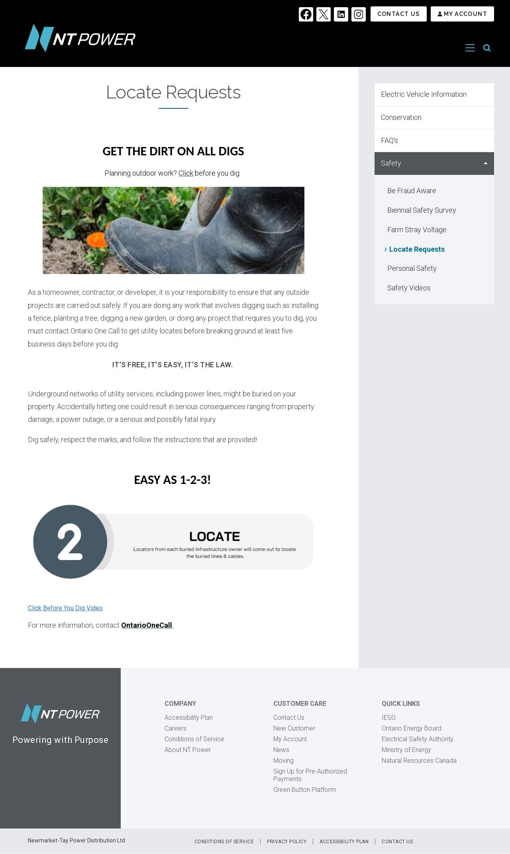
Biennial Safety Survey (421, 210)
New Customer (294, 728)
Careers (175, 728)
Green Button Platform (304, 789)
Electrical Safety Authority (417, 739)
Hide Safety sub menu (485, 163)
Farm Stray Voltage (417, 229)
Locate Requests (417, 249)
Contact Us (398, 14)
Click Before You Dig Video (65, 608)
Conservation (401, 117)
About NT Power (188, 750)
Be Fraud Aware (411, 190)
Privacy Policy (286, 841)
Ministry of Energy (406, 750)
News (281, 750)
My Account (465, 14)
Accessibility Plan (189, 717)
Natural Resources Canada (419, 760)
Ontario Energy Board (411, 728)
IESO (389, 717)
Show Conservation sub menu (485, 117)
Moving (283, 760)
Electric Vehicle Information (424, 94)
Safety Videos (409, 288)
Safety (391, 163)
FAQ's (389, 140)
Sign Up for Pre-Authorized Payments (310, 775)
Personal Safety (412, 268)
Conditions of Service (194, 739)
